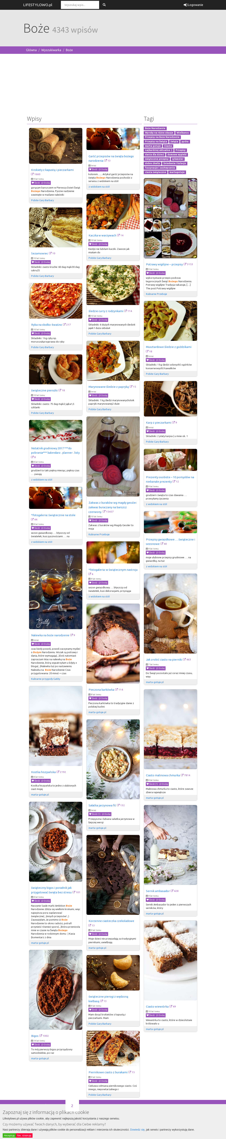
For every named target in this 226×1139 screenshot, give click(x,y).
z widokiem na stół (99, 186)
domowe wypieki (177, 154)
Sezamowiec (39, 253)
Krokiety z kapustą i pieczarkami (52, 169)
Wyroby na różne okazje (159, 132)
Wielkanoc (183, 132)
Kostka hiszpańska (43, 772)
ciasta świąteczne (155, 172)
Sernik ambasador (158, 891)
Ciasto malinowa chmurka (163, 775)
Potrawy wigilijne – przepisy (164, 264)
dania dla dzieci (154, 154)
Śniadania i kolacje (174, 163)
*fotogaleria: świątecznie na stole (53, 515)
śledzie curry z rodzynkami (106, 311)
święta (174, 141)
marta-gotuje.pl (155, 682)
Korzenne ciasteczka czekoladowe (111, 921)
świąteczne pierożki (44, 390)
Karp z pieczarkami (158, 422)
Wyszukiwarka (51, 50)
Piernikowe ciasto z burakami (108, 1072)
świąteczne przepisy (157, 159)
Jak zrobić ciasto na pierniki (164, 659)
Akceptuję (9, 1135)
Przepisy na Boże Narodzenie (162, 137)
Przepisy (181, 150)
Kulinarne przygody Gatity (45, 678)
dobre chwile (152, 163)
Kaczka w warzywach (102, 235)
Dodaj (45, 183)
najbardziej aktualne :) (158, 150)
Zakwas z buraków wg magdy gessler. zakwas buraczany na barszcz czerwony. (112, 507)
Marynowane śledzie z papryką (109, 386)
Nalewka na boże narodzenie (50, 635)
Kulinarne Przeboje (156, 294)
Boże (69, 50)
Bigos (34, 1035)
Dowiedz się (137, 1129)
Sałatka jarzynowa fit (102, 805)
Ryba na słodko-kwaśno (46, 324)
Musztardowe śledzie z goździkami (168, 347)
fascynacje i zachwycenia (160, 167)
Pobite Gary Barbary (42, 200)
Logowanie (193, 5)
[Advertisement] (113, 84)
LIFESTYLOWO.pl (37, 5)
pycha (185, 141)
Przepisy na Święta (156, 141)
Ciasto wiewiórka (157, 1006)
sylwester (177, 159)
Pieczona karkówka (101, 689)
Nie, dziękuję (24, 1135)
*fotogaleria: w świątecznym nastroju (113, 569)
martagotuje (177, 172)
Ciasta (168, 146)
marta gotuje (153, 146)
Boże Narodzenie (155, 128)
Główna (31, 50)
